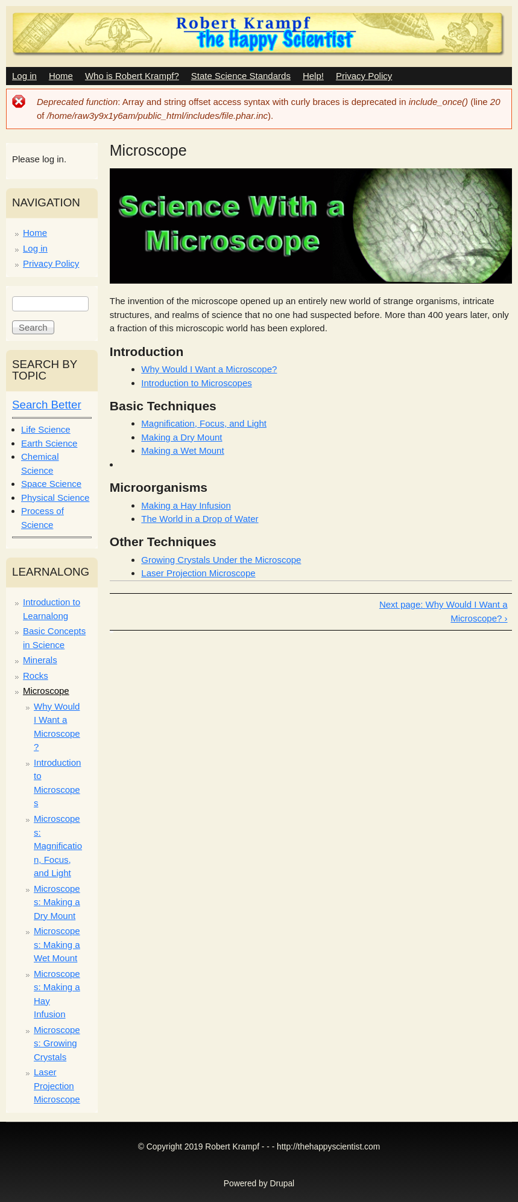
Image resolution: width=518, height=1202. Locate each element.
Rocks (35, 675)
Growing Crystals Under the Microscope (221, 560)
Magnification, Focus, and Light (204, 423)
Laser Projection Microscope (198, 573)
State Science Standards (241, 76)
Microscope (46, 690)
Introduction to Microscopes (196, 383)
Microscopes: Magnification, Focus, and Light (58, 845)
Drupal (282, 1183)
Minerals (40, 660)
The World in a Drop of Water (199, 519)
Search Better (46, 404)
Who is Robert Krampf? (132, 76)
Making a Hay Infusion (185, 505)
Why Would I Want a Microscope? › (467, 611)
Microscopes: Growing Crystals (57, 1043)
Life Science (46, 429)
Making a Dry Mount (181, 437)
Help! (313, 76)
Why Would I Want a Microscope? (209, 369)
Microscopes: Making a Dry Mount (57, 902)
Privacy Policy (364, 76)
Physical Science (55, 497)
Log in (24, 76)
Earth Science (49, 443)
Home (61, 76)
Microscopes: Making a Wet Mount (57, 944)
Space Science (51, 484)
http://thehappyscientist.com (328, 1146)
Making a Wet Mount (182, 450)
